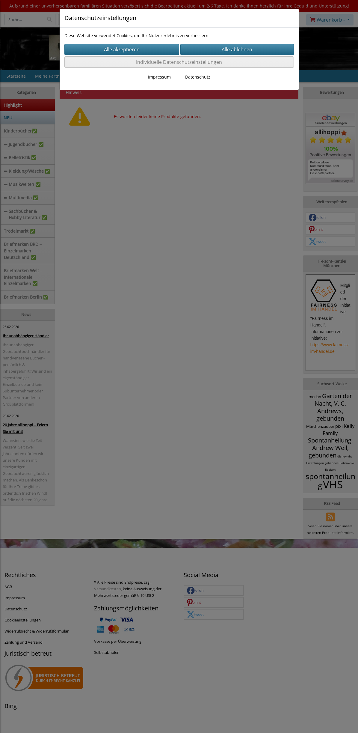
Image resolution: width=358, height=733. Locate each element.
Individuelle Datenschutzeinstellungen (179, 62)
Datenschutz (197, 77)
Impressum (159, 77)
